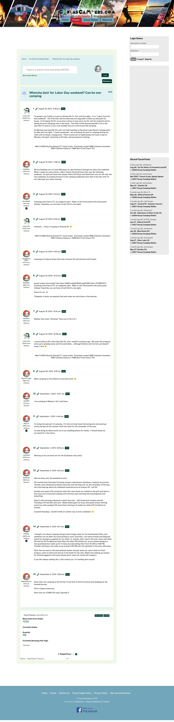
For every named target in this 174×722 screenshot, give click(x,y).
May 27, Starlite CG (138, 251)
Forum (75, 21)
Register (148, 61)
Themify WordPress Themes (98, 704)
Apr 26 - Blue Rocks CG (139, 233)
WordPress (79, 704)
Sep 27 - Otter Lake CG (139, 242)
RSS (110, 94)
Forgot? (141, 61)
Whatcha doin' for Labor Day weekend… (66, 61)
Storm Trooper (26, 380)
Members (107, 83)
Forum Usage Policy (82, 695)
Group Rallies (91, 21)
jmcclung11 (26, 203)
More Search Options (30, 77)
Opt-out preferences (120, 695)
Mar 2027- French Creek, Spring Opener (147, 178)
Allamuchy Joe (26, 583)
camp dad (26, 457)
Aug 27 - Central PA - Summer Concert (146, 206)
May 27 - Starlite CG (138, 188)
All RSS (106, 617)
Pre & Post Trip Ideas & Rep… (39, 61)
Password (134, 53)
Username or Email (138, 45)
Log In (105, 77)
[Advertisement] (63, 44)
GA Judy (26, 536)
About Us (107, 21)
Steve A (26, 425)
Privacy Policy (101, 695)
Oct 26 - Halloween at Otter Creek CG (146, 215)
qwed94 (26, 403)
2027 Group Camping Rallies (144, 181)
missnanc (26, 171)
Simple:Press (65, 656)
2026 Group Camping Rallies (144, 172)
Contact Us (64, 695)
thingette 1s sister (26, 261)
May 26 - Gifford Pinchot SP (141, 197)
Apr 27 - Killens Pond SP (140, 224)
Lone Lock (26, 118)
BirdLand (26, 479)
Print (63, 110)
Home (65, 21)
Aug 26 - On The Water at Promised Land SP (148, 169)
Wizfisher (26, 284)
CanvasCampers (85, 700)
